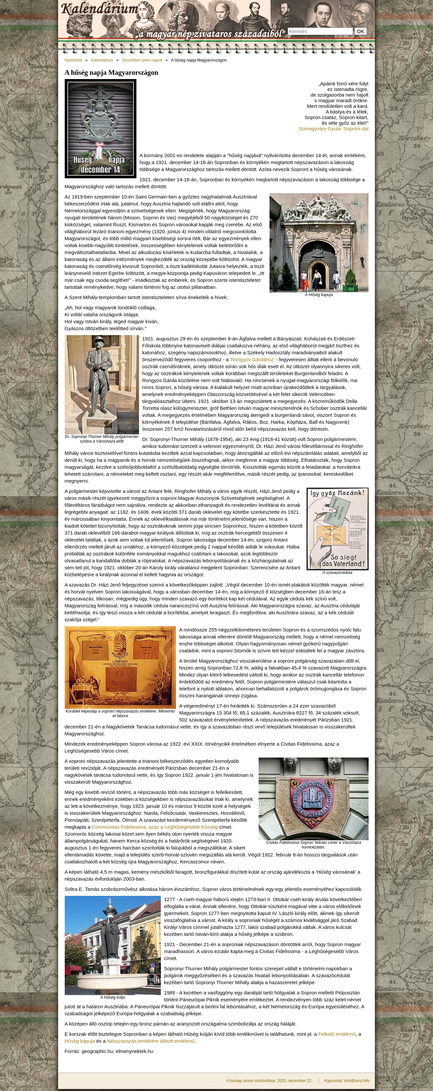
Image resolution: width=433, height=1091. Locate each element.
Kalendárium (102, 60)
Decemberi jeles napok (142, 60)
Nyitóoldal (73, 60)
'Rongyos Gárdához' (252, 359)
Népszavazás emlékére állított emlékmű (151, 1041)
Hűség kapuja (80, 1041)
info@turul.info (357, 1080)
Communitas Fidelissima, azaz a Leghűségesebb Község (155, 827)
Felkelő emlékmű (336, 1034)
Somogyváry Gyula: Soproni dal (334, 128)
